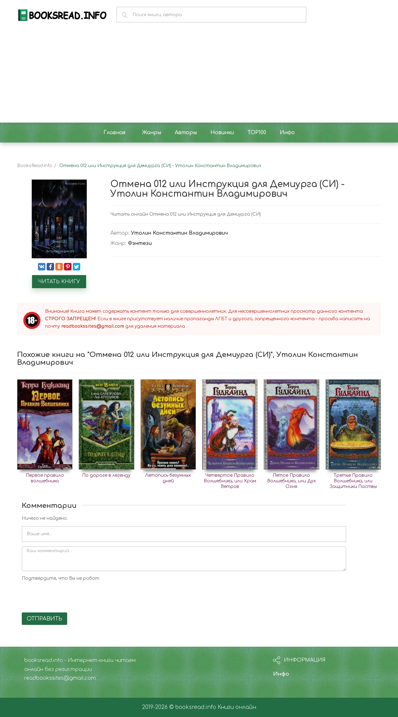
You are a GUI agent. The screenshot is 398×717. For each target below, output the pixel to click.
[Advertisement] (199, 76)
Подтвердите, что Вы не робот (60, 578)
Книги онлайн (237, 707)
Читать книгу (59, 281)
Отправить (44, 619)
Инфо (281, 674)
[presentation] (69, 595)
